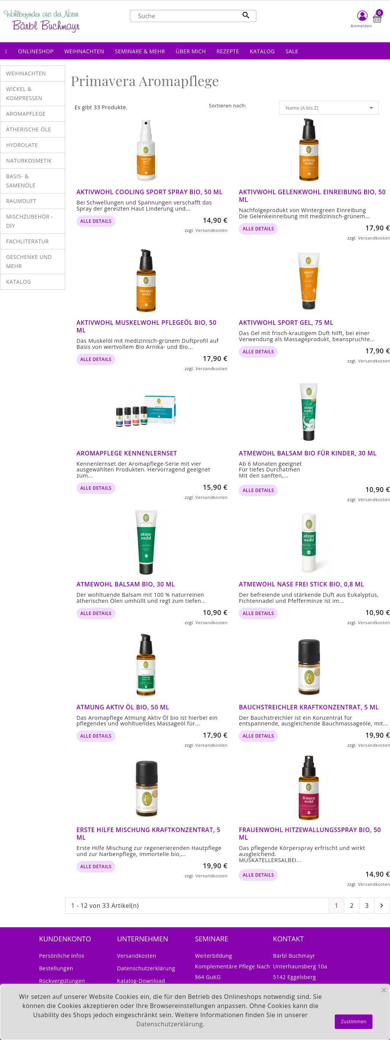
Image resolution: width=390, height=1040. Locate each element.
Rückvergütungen (62, 980)
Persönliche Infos (61, 955)
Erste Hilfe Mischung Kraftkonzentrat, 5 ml (149, 834)
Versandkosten (211, 230)
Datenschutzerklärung (146, 968)
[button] (36, 50)
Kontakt (288, 938)
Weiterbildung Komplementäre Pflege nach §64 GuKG (232, 966)
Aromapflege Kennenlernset (127, 453)
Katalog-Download (141, 980)
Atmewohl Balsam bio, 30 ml (126, 584)
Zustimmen (353, 1021)
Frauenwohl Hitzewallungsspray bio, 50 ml (310, 834)
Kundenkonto (65, 938)
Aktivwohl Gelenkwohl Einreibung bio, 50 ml (312, 196)
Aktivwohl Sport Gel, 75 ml (286, 322)
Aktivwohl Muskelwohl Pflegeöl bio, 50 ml (147, 326)
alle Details (96, 221)
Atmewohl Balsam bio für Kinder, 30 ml (308, 453)
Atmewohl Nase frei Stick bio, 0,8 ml (301, 584)
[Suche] (193, 16)
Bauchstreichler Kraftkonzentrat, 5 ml (309, 707)
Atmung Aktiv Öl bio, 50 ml (123, 707)
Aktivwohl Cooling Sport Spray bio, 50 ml (150, 192)
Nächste (381, 905)
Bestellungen (56, 968)
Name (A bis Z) (331, 107)
